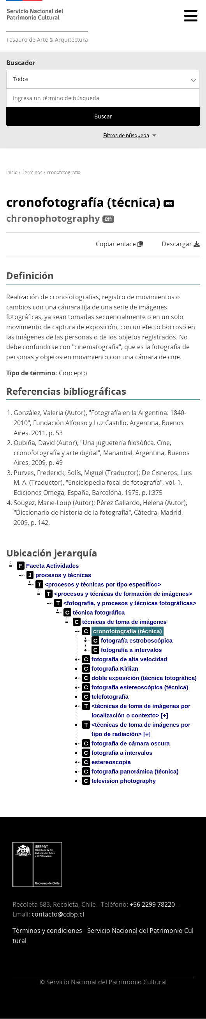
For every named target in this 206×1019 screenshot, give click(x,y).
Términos (32, 172)
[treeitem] (48, 565)
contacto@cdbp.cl (58, 914)
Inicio (12, 172)
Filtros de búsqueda (126, 135)
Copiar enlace (119, 244)
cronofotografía (64, 172)
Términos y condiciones (47, 930)
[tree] (103, 679)
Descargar (181, 244)
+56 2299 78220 (152, 904)
